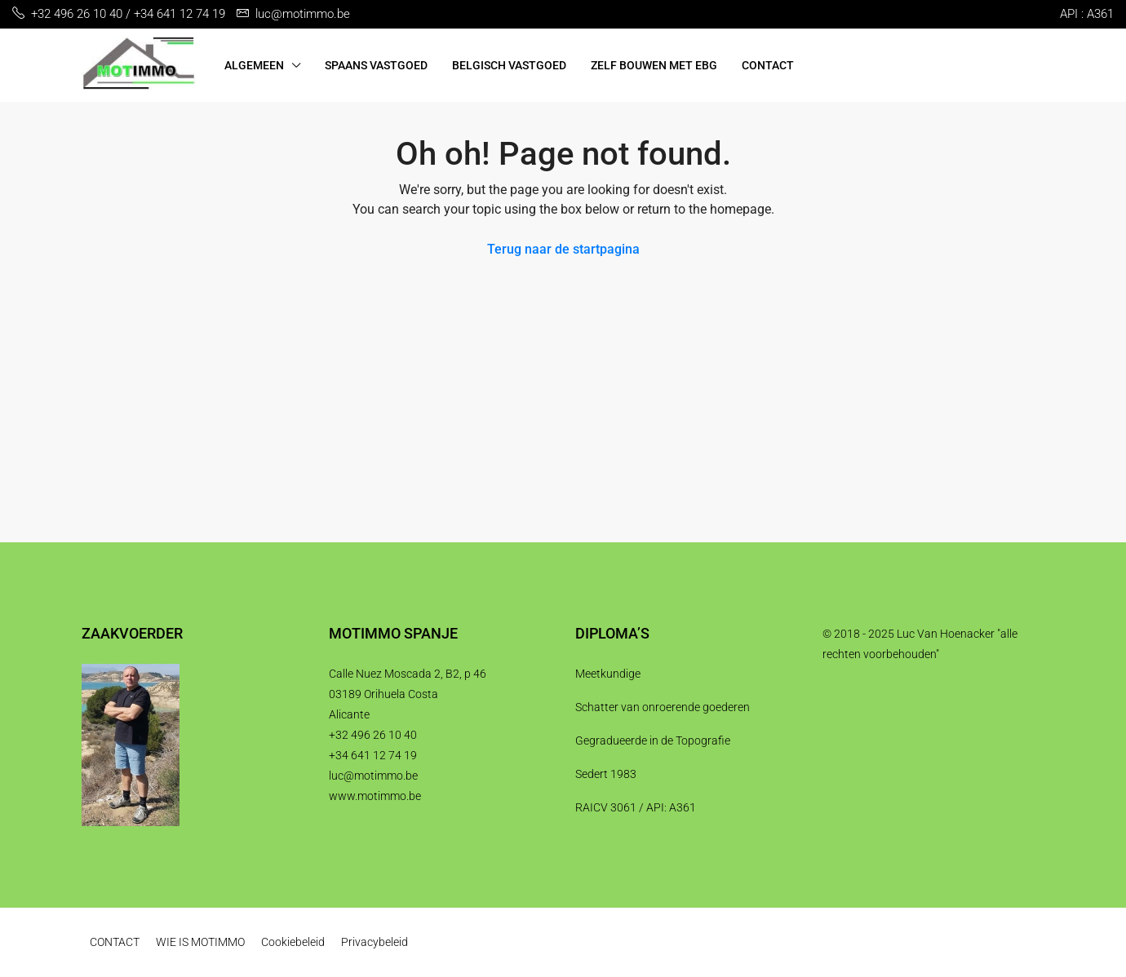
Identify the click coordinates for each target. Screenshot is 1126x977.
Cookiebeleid (293, 941)
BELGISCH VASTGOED (509, 65)
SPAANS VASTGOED (376, 65)
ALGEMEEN (254, 65)
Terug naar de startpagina (563, 249)
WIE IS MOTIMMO (200, 941)
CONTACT (768, 65)
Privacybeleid (374, 941)
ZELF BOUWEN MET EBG (654, 65)
